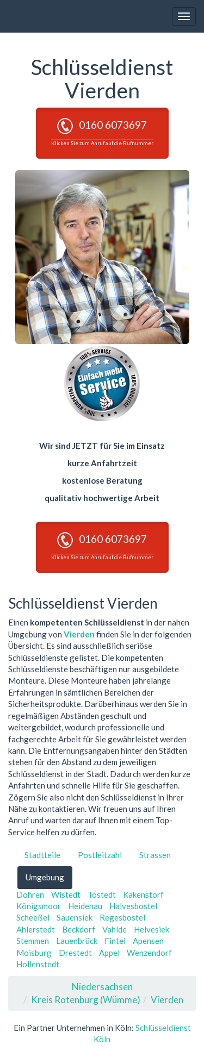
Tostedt (102, 894)
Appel (109, 953)
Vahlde (114, 929)
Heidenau (85, 906)
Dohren (30, 894)
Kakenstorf (143, 894)
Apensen (148, 941)
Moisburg (34, 953)
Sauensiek (74, 917)
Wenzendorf (149, 953)
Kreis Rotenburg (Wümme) (85, 999)
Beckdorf (78, 929)
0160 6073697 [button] (102, 132)
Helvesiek (151, 929)
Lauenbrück (76, 941)
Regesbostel (122, 917)
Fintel (115, 941)
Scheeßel (33, 917)
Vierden (79, 634)
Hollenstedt (37, 964)
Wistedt (66, 894)
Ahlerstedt (35, 929)
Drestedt (75, 953)
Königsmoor (38, 906)
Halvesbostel (133, 906)
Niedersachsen (102, 986)
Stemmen (32, 941)
